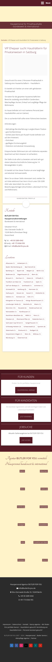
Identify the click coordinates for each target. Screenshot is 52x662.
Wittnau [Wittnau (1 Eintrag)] (37, 334)
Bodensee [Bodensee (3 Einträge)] (10, 274)
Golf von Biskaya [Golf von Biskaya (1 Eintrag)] (12, 286)
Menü (45, 3)
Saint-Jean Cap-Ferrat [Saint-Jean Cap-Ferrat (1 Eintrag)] (14, 323)
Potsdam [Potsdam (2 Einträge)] (10, 319)
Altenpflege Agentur (23, 638)
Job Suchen (26, 440)
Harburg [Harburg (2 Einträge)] (10, 293)
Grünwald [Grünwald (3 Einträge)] (10, 289)
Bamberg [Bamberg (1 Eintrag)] (10, 271)
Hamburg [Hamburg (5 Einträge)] (21, 289)
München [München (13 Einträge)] (10, 308)
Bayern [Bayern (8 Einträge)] (20, 271)
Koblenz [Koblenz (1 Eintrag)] (10, 297)
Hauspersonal (30, 635)
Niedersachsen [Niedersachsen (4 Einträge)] (35, 308)
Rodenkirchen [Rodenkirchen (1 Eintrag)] (38, 319)
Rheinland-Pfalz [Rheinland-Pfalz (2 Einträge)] (23, 319)
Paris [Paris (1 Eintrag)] (36, 315)
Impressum (7, 624)
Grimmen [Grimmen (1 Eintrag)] (38, 286)
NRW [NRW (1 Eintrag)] (28, 315)
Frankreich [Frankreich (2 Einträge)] (28, 282)
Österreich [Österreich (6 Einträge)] (22, 338)
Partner (33, 638)
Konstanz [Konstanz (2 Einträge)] (20, 297)
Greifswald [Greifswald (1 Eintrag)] (27, 286)
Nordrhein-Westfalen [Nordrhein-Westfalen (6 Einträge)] (14, 315)
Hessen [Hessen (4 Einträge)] (20, 293)
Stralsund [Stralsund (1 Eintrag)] (22, 330)
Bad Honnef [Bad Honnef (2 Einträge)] (30, 267)
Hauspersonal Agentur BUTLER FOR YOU (26, 584)
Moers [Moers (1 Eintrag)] (37, 304)
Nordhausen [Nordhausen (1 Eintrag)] (24, 312)
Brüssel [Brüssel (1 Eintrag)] (9, 278)
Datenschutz (16, 624)
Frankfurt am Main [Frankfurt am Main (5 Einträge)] (13, 282)
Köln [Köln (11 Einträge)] (30, 297)
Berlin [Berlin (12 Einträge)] (40, 271)
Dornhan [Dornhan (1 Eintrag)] (20, 278)
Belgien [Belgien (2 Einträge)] (30, 271)
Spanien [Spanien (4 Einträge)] (41, 327)
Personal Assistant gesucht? (32, 630)
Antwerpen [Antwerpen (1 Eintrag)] (22, 263)
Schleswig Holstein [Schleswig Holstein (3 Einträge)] (13, 327)
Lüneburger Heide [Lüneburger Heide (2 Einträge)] (13, 304)
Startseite (4, 40)
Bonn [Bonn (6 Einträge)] (35, 274)
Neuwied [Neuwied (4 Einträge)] (22, 308)
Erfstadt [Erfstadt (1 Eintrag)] (39, 278)
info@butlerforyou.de (20, 246)
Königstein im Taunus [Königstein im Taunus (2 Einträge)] (14, 300)
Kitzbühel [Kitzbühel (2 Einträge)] (40, 293)
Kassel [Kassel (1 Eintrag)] (29, 293)
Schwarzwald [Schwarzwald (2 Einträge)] (29, 327)
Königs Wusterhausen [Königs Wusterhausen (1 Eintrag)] (34, 300)
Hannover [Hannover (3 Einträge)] (33, 289)
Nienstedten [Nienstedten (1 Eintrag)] (11, 312)
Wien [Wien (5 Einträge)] (27, 334)
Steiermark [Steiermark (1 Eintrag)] (10, 330)
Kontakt (25, 624)
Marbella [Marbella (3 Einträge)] (27, 304)
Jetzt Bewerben (26, 417)
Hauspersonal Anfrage (26, 390)
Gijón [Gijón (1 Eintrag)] (38, 282)
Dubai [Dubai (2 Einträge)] (30, 278)
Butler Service (42, 635)
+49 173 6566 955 (18, 243)
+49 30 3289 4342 (16, 240)
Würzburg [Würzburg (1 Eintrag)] (10, 338)
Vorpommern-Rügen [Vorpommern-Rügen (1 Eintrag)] (14, 334)
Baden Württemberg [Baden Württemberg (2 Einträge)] (14, 267)
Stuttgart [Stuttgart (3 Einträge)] (34, 330)
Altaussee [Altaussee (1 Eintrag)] (10, 263)
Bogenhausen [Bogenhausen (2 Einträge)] (23, 274)
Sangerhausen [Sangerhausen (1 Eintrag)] (31, 323)
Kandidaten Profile (26, 198)
